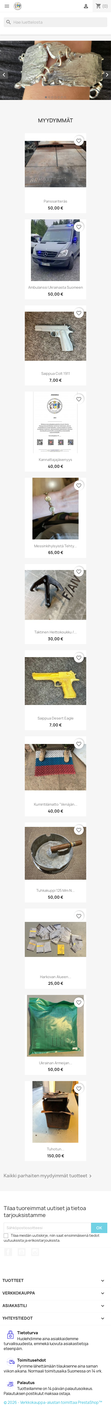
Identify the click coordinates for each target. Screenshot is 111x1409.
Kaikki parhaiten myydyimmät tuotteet (48, 1176)
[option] (55, 70)
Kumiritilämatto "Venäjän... (55, 804)
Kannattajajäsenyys (55, 459)
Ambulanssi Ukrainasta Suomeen (55, 287)
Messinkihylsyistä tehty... (55, 546)
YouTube (22, 1252)
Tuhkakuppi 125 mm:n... (55, 890)
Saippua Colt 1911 (55, 373)
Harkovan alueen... (55, 976)
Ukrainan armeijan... (55, 1063)
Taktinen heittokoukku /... (55, 632)
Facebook (8, 1252)
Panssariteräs (55, 201)
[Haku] (55, 22)
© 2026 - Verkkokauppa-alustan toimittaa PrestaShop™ (53, 1402)
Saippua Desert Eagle (56, 718)
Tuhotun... (55, 1149)
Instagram (35, 1252)
